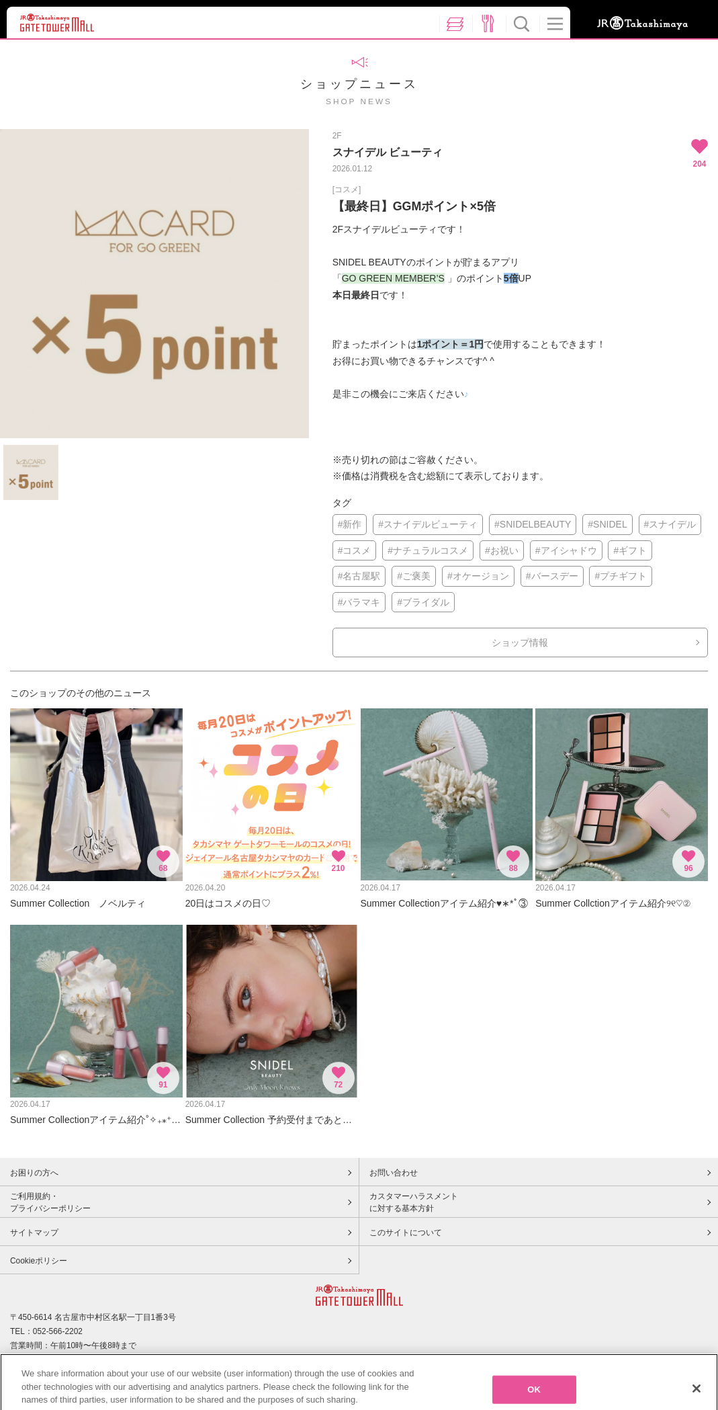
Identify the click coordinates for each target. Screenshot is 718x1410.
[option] (154, 283)
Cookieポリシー (38, 1261)
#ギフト (630, 550)
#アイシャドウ (566, 550)
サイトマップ (34, 1232)
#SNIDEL (607, 524)
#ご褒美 (414, 576)
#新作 (350, 524)
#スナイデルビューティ (428, 524)
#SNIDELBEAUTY (532, 524)
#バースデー (552, 576)
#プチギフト (620, 576)
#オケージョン (478, 576)
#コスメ (354, 550)
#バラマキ (359, 602)
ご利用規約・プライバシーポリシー (50, 1202)
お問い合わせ (393, 1172)
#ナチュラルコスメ (428, 550)
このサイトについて (405, 1232)
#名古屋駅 (359, 576)
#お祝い (502, 550)
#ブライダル (423, 602)
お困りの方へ (34, 1172)
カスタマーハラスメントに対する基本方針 (413, 1202)
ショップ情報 (520, 642)
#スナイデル (670, 524)
